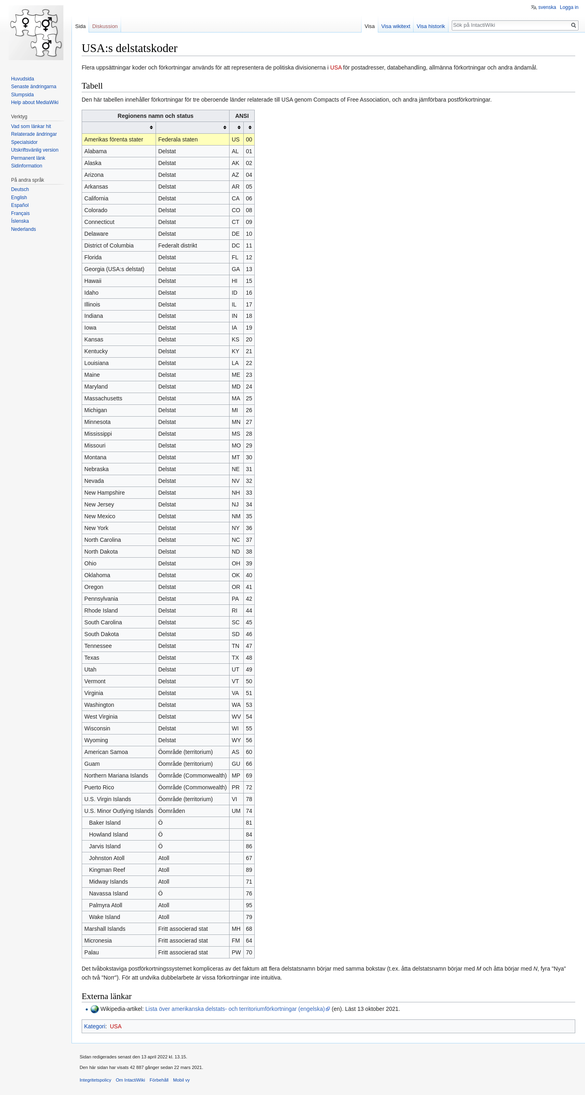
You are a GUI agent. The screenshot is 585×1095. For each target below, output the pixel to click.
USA (336, 67)
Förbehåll (159, 1080)
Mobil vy (181, 1080)
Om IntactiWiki (130, 1080)
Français (20, 213)
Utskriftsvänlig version (34, 150)
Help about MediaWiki (34, 102)
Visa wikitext (395, 26)
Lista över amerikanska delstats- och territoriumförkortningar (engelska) (235, 1009)
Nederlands (23, 229)
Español (19, 205)
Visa (369, 26)
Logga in (569, 7)
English (19, 197)
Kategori (94, 1026)
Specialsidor (24, 142)
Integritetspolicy (95, 1080)
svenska (547, 7)
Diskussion (105, 26)
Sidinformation (26, 166)
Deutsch (20, 189)
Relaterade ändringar (34, 134)
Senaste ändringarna (33, 86)
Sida (80, 26)
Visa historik (431, 26)
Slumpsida (22, 95)
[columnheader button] (119, 127)
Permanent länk (28, 158)
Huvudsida (22, 79)
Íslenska (20, 221)
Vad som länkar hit (31, 126)
